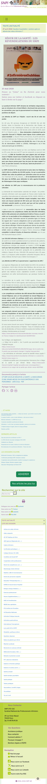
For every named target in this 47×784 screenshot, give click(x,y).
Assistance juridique (15, 731)
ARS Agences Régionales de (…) (13, 541)
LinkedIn (14, 512)
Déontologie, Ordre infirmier (12, 569)
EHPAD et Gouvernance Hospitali (13, 585)
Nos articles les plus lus (23, 483)
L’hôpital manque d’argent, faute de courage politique (14, 426)
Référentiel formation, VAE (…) (12, 652)
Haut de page (14, 754)
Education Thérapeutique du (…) (13, 581)
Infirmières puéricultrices (11, 620)
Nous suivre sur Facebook (18, 762)
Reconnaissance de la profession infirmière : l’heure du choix (16, 446)
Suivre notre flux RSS (17, 774)
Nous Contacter (15, 705)
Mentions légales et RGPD (17, 743)
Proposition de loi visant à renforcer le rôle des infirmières (15, 444)
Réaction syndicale (9, 644)
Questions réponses (9, 636)
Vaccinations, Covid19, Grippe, (12, 687)
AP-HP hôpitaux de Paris (11, 537)
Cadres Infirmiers (8, 545)
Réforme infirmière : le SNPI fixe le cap (11, 419)
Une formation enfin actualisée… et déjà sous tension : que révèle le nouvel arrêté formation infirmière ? (21, 414)
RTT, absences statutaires (11, 660)
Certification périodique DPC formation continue (13, 457)
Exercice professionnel (10, 592)
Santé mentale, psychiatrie (11, 675)
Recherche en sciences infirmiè (12, 648)
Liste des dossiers (9, 524)
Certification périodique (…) (11, 549)
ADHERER (23, 474)
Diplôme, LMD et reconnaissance (13, 573)
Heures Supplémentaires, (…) (12, 596)
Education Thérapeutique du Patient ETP (11, 464)
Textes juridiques (8, 683)
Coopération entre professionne (12, 561)
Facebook (20, 506)
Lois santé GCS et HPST (10, 628)
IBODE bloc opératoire (10, 604)
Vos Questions (14, 728)
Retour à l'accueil (15, 757)
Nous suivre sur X (16, 766)
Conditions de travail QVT (11, 557)
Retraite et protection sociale (12, 656)
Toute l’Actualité (8, 520)
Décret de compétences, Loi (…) (13, 565)
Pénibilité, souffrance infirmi (12, 632)
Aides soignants (8, 533)
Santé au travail (8, 672)
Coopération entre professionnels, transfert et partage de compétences (18, 460)
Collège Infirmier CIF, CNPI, (11, 553)
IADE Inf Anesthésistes (10, 600)
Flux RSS (12, 514)
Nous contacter (13, 734)
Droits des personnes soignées (12, 577)
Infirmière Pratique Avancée (11, 616)
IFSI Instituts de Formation (11, 608)
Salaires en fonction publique (12, 664)
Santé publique (8, 679)
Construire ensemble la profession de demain (12, 422)
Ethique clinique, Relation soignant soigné (11, 462)
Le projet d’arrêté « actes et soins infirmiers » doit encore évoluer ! (17, 417)
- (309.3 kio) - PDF (22, 379)
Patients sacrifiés (5, 429)
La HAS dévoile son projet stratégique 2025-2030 (13, 439)
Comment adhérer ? (15, 737)
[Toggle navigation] (7, 19)
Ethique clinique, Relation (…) (12, 589)
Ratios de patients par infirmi (12, 640)
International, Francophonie (11, 624)
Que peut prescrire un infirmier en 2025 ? (11, 437)
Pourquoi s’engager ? (15, 740)
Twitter (14, 509)
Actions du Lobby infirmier (11, 529)
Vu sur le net (7, 695)
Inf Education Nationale (10, 612)
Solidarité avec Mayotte (7, 442)
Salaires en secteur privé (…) (12, 668)
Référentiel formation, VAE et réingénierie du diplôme (14, 455)
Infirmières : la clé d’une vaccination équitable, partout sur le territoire (18, 424)
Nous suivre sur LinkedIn (18, 770)
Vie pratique (7, 691)
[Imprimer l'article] (15, 391)
